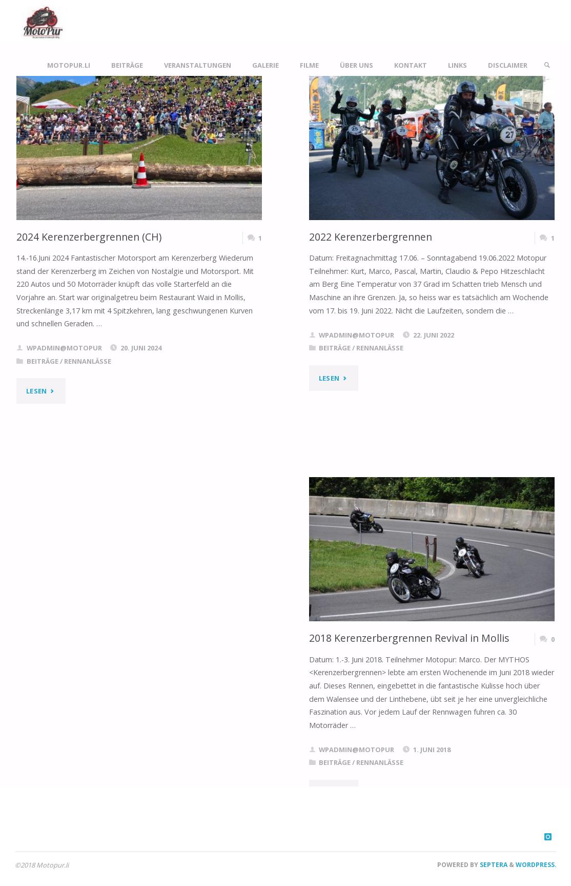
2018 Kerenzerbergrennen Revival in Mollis (409, 638)
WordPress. (536, 864)
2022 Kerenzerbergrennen (370, 237)
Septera (492, 864)
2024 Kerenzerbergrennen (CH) (88, 237)
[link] (547, 65)
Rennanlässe (87, 361)
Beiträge (42, 361)
